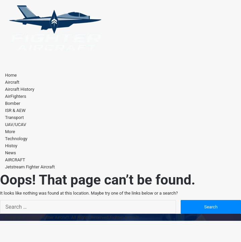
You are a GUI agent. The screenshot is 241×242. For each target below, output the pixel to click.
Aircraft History (19, 89)
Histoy (11, 145)
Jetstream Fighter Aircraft (30, 166)
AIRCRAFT (15, 159)
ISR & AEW (15, 110)
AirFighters (15, 96)
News (10, 152)
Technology (16, 138)
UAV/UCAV (15, 124)
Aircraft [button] (12, 82)
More (10, 131)
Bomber (12, 103)
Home (11, 75)
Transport (14, 117)
